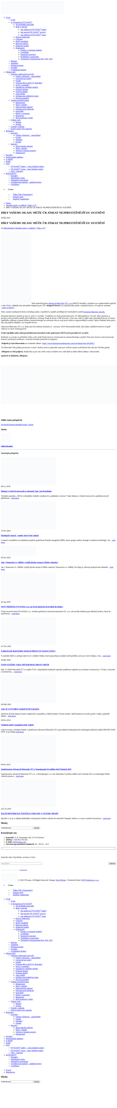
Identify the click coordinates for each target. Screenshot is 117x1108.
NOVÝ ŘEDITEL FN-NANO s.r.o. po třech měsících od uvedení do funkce (32, 607)
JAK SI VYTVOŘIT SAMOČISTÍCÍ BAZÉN (20, 709)
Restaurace (20, 116)
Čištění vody (16, 120)
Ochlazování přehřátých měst (27, 96)
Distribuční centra (18, 178)
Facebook (5, 425)
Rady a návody (21, 27)
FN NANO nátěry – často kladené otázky (27, 166)
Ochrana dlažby (22, 92)
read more (15, 498)
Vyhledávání (6, 828)
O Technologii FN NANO (21, 22)
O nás (13, 20)
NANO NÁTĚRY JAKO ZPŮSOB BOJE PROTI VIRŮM (25, 665)
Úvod (8, 17)
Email (31, 425)
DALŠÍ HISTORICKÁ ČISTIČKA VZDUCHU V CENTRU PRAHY (29, 814)
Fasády (18, 81)
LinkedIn (17, 425)
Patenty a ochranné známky (31, 50)
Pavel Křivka (61, 880)
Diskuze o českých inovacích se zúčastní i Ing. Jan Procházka (26, 491)
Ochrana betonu (22, 89)
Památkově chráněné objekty (27, 87)
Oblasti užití (10, 72)
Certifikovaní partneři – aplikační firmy (26, 182)
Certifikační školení (18, 70)
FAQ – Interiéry (17, 171)
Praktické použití (22, 46)
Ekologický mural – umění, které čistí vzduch (20, 535)
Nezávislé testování (28, 54)
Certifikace (15, 184)
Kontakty (14, 176)
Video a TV (41, 228)
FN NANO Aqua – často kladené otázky (27, 169)
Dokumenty (20, 48)
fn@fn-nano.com (19, 842)
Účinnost (19, 39)
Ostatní (18, 142)
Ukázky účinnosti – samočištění (28, 76)
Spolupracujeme (17, 65)
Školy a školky (21, 105)
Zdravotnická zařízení (24, 107)
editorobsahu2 (9, 228)
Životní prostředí (22, 98)
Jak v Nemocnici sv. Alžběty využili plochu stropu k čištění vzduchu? (29, 562)
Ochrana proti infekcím (25, 109)
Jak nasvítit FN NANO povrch (33, 32)
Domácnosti (20, 103)
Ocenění (14, 68)
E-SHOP (9, 159)
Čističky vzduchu (17, 127)
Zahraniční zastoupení (19, 180)
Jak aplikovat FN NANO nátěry (33, 30)
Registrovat (10, 1072)
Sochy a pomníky (22, 85)
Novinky (9, 155)
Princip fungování (23, 37)
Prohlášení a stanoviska (29, 57)
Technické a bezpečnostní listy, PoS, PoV (36, 59)
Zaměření (14, 63)
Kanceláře (20, 111)
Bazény (18, 122)
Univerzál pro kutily (23, 79)
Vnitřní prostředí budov (20, 100)
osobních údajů (23, 870)
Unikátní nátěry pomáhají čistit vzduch (17, 725)
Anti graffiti (20, 94)
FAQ (8, 164)
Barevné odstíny (22, 44)
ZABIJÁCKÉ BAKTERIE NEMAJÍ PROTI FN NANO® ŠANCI (28, 651)
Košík (8, 161)
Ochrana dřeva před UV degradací (29, 83)
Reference (10, 131)
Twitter (11, 425)
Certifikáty (24, 52)
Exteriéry (14, 133)
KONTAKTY (11, 173)
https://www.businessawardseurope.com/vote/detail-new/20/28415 (68, 343)
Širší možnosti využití (24, 118)
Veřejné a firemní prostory (26, 151)
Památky (19, 140)
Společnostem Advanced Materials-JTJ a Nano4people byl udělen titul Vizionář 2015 (36, 769)
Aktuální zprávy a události (25, 228)
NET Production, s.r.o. (90, 880)
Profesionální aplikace (14, 157)
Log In (8, 1070)
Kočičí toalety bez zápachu (21, 129)
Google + (25, 425)
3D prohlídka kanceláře (25, 25)
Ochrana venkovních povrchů (22, 74)
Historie (14, 61)
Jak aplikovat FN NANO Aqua (33, 35)
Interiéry (14, 144)
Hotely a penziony (23, 113)
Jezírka (18, 124)
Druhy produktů (22, 41)
